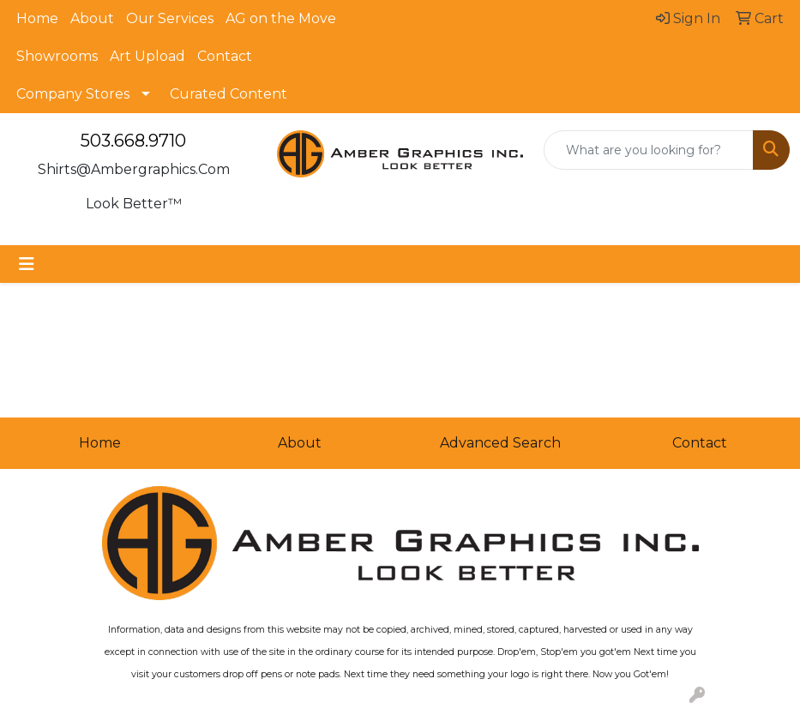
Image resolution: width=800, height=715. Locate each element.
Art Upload (147, 56)
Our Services (170, 18)
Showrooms (57, 56)
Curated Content (228, 94)
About (92, 18)
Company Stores (72, 94)
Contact (224, 56)
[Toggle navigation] (27, 264)
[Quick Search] (649, 150)
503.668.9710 (133, 140)
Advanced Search (500, 443)
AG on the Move (281, 18)
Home (37, 18)
